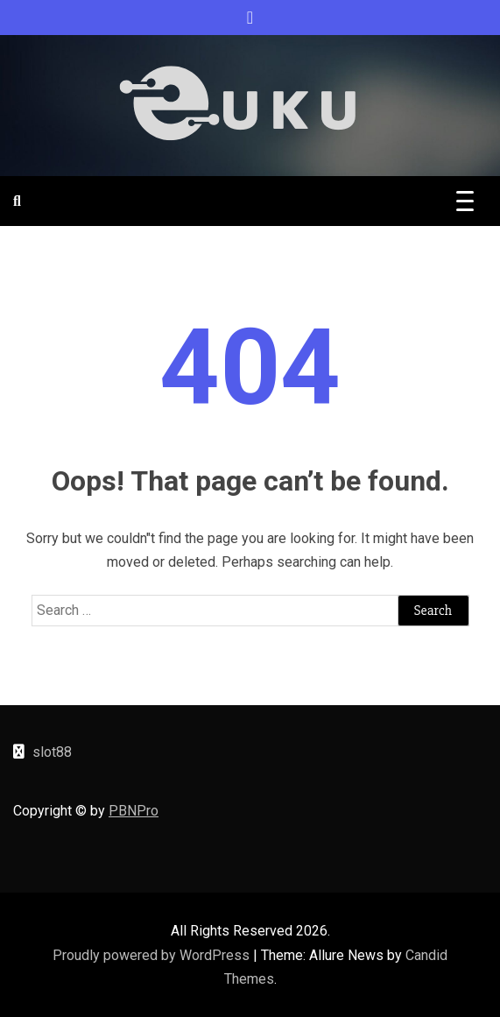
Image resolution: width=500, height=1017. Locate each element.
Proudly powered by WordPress (153, 955)
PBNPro (133, 810)
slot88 (52, 752)
